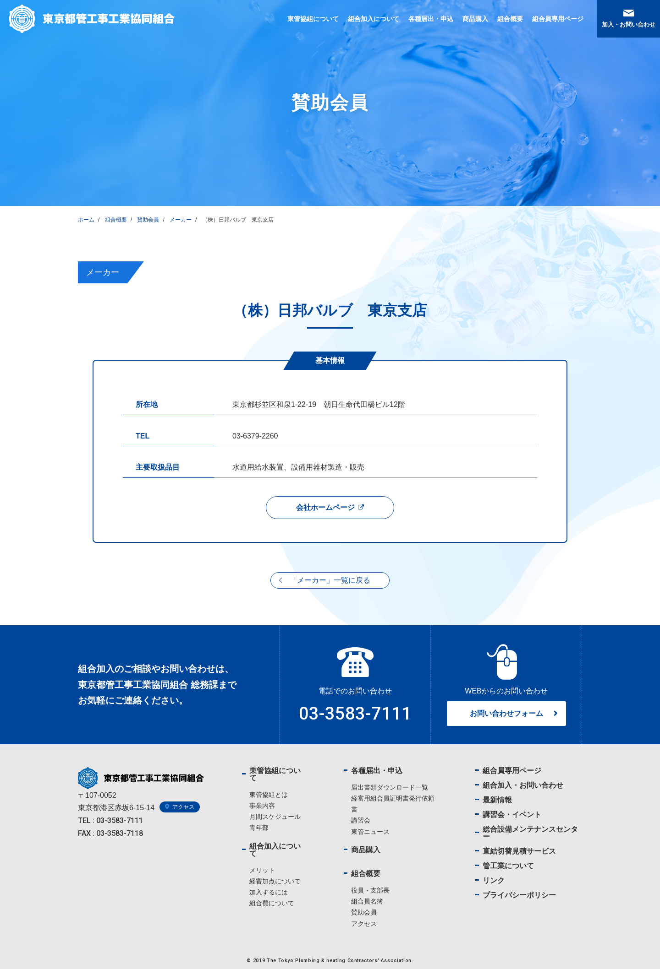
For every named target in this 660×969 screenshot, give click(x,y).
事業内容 (262, 805)
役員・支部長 (370, 890)
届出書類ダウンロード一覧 (389, 787)
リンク (494, 880)
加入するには (268, 892)
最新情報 (497, 800)
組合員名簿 (367, 901)
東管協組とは (268, 794)
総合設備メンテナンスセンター (530, 832)
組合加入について (373, 18)
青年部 (259, 827)
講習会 (360, 820)
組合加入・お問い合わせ (523, 785)
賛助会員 (364, 912)
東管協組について (313, 18)
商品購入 (475, 18)
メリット (262, 870)
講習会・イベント (512, 814)
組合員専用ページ (557, 18)
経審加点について (275, 881)
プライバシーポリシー (519, 895)
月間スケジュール (275, 816)
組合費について (271, 903)
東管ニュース (370, 831)
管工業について (508, 866)
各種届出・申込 (430, 18)
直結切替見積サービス (519, 851)
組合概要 (510, 18)
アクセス (364, 923)
